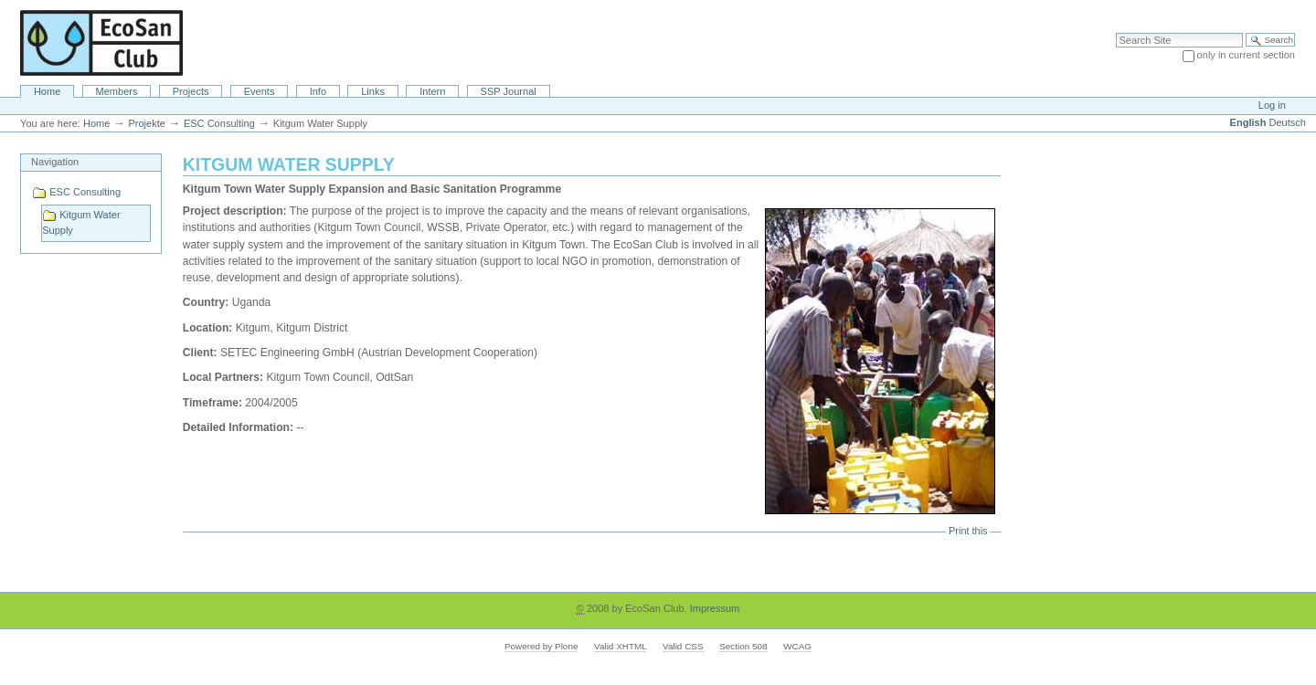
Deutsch (1287, 122)
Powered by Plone (541, 646)
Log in (1272, 105)
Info (318, 91)
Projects (191, 91)
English (1248, 122)
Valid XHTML (620, 646)
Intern (432, 91)
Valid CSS (683, 646)
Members (117, 91)
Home (47, 91)
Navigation (55, 161)
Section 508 (743, 646)
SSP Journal (508, 91)
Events (259, 91)
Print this (968, 530)
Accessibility (1263, 9)
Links (373, 91)
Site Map (1205, 9)
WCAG (797, 646)
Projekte (146, 123)
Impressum (715, 608)
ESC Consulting (219, 123)
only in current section (1246, 54)
